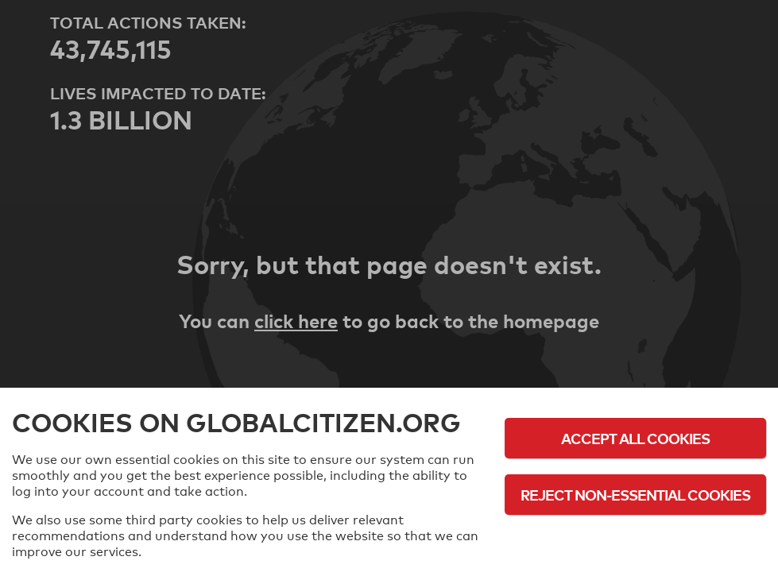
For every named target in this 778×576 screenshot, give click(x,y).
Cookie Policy (635, 538)
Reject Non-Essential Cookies (635, 494)
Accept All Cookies (635, 438)
